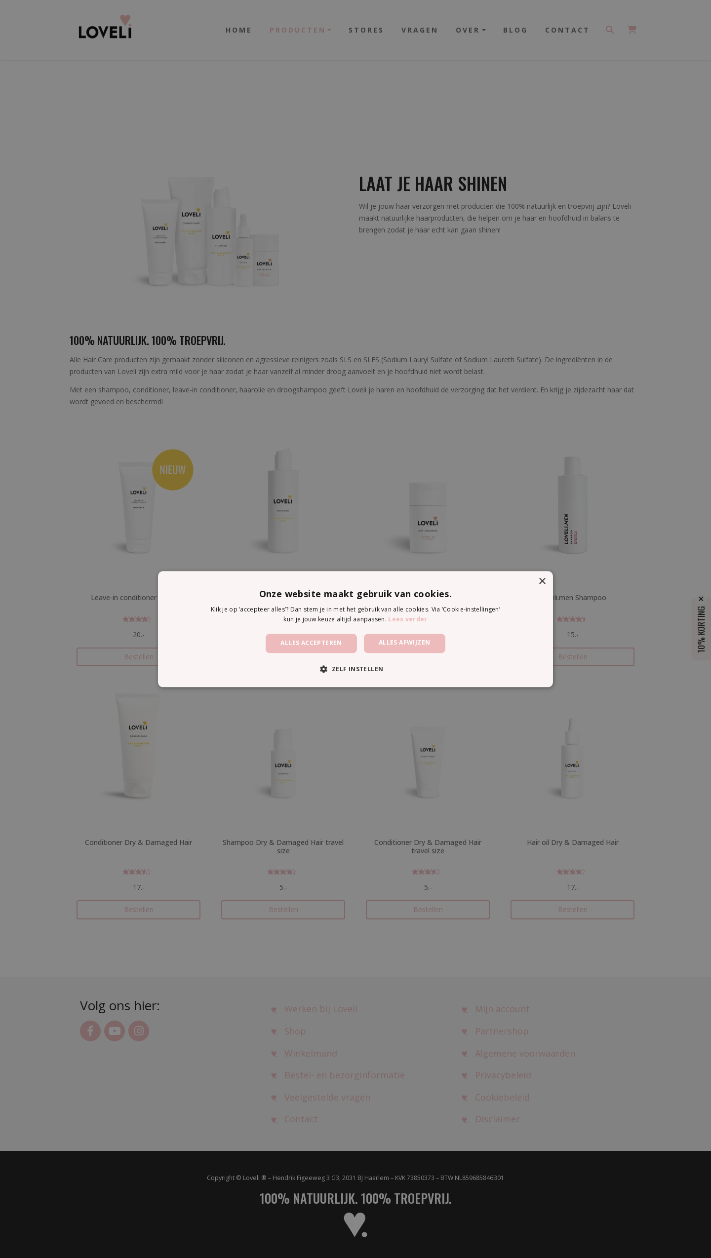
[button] (355, 669)
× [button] (542, 581)
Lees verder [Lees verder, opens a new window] (407, 619)
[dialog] (355, 629)
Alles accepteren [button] (311, 643)
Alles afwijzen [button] (405, 643)
